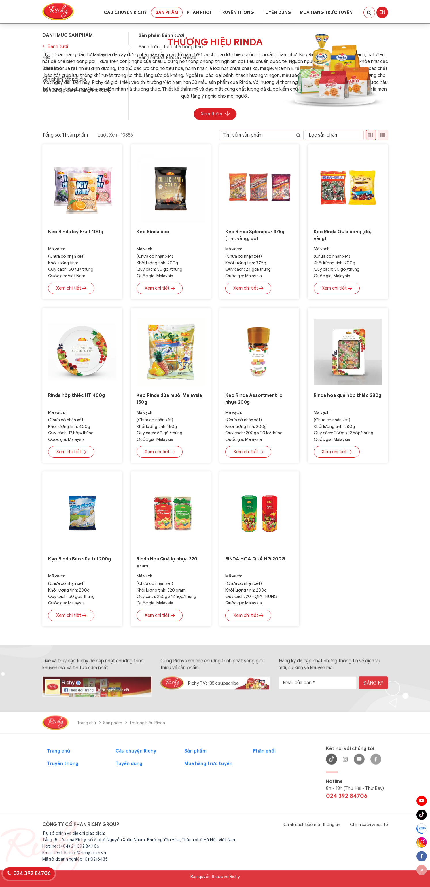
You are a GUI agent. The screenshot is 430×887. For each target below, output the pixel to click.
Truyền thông (236, 12)
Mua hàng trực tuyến (326, 12)
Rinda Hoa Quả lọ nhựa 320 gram (167, 562)
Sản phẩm (167, 12)
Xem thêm (215, 114)
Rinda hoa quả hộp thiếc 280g (347, 395)
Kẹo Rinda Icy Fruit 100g (75, 232)
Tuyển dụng (277, 12)
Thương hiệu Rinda (215, 42)
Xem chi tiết (71, 288)
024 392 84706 (32, 873)
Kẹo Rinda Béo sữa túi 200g (79, 559)
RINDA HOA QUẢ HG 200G (255, 559)
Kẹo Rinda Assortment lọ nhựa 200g (254, 399)
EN (382, 12)
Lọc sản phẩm (323, 135)
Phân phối (199, 12)
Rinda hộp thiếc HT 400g (76, 395)
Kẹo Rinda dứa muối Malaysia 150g (169, 399)
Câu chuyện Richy (125, 12)
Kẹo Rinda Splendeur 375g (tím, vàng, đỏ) (254, 235)
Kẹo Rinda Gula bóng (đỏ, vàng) (343, 235)
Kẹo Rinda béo (153, 232)
